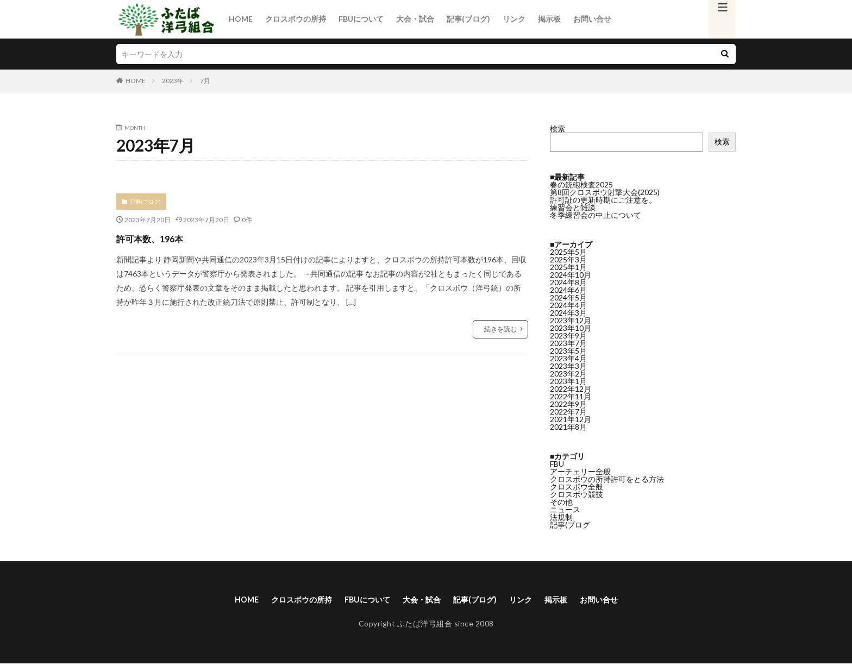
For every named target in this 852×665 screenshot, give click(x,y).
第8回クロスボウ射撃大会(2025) (605, 192)
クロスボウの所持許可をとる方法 (607, 469)
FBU (557, 454)
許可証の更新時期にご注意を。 (603, 199)
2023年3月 (568, 356)
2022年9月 (568, 394)
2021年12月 (570, 410)
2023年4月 (568, 349)
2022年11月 (570, 387)
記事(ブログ (570, 515)
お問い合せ (592, 18)
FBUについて (361, 18)
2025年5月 (568, 242)
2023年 (173, 81)
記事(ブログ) (468, 18)
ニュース (565, 500)
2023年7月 (568, 333)
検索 (557, 128)
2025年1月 (568, 257)
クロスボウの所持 (295, 18)
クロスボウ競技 (576, 485)
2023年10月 (570, 318)
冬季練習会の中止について (595, 214)
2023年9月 (568, 326)
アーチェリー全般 (580, 462)
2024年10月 (570, 265)
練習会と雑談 (573, 207)
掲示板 (549, 18)
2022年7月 (568, 402)
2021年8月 (568, 417)
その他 (561, 492)
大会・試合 (415, 18)
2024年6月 (568, 280)
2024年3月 (568, 303)
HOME (241, 18)
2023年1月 (568, 372)
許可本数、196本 (166, 237)
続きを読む (500, 329)
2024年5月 (568, 288)
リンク (514, 18)
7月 (205, 81)
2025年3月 (568, 250)
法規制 (561, 507)
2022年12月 (570, 379)
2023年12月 (570, 311)
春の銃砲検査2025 (581, 184)
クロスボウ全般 (576, 477)
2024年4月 (568, 295)
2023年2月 (568, 364)
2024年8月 (568, 273)
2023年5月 (568, 341)
